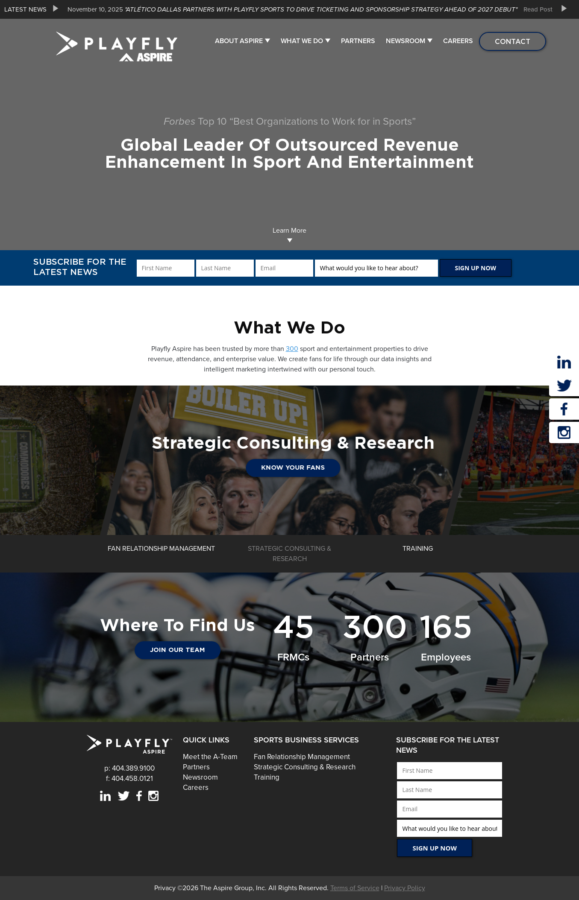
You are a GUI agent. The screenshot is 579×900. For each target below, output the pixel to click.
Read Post (538, 9)
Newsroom (405, 41)
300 (292, 349)
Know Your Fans (369, 468)
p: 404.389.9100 (129, 768)
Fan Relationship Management (302, 756)
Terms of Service (354, 888)
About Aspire (239, 41)
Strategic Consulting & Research (305, 767)
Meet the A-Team (210, 756)
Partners (358, 41)
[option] (307, 9)
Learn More (289, 234)
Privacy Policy (404, 888)
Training (266, 777)
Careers (458, 41)
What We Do (302, 41)
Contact (512, 41)
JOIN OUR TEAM (177, 650)
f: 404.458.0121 (129, 778)
